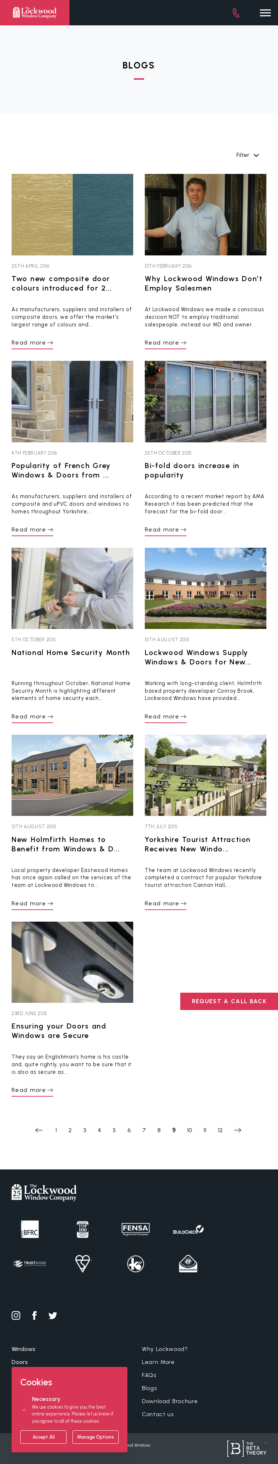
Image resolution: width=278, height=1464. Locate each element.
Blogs (149, 1388)
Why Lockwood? (165, 1349)
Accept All (44, 1437)
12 (220, 1130)
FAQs (149, 1375)
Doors (20, 1362)
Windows (23, 1349)
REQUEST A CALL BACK (229, 1001)
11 (204, 1130)
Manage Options (95, 1437)
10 (189, 1130)
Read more (29, 342)
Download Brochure (170, 1401)
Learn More (158, 1362)
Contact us (158, 1414)
